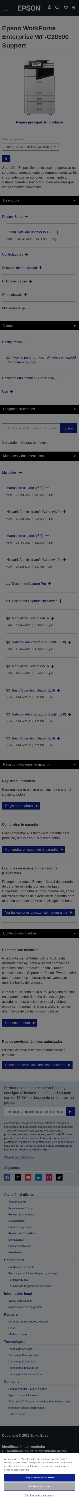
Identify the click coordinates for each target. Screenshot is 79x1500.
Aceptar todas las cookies (39, 1477)
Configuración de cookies (39, 1495)
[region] (39, 1476)
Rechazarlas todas (39, 1486)
